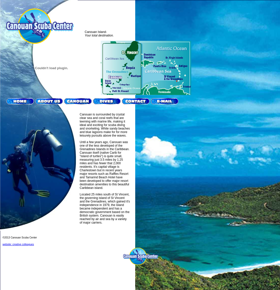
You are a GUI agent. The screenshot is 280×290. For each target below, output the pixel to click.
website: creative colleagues (18, 244)
